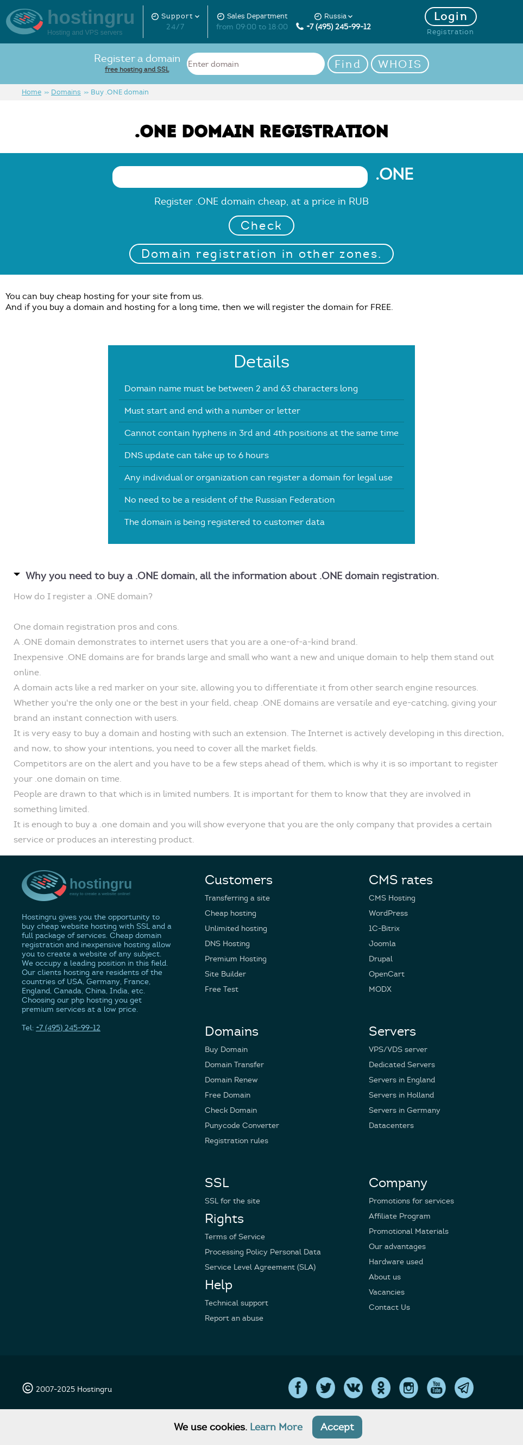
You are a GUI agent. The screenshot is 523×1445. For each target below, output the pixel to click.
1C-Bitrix (384, 928)
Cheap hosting (230, 913)
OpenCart (387, 974)
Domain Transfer (234, 1064)
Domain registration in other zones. (261, 253)
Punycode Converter (242, 1125)
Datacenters (391, 1125)
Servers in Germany (404, 1110)
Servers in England (402, 1080)
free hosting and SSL (137, 69)
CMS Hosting (392, 898)
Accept (337, 1427)
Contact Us (389, 1307)
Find (348, 64)
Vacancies (387, 1292)
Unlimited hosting (236, 928)
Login (451, 16)
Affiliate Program (400, 1216)
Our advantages (397, 1246)
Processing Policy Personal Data (263, 1252)
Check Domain (231, 1110)
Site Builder (225, 974)
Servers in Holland (401, 1095)
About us (385, 1277)
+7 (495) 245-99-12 (333, 26)
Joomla (382, 943)
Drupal (381, 959)
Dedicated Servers (402, 1064)
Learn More (276, 1427)
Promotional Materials (409, 1231)
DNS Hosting (227, 943)
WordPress (388, 913)
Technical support (236, 1303)
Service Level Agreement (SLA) (260, 1267)
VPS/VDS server (398, 1049)
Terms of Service (235, 1236)
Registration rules (236, 1140)
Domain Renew (231, 1080)
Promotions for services (411, 1201)
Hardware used (396, 1261)
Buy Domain (226, 1049)
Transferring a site (237, 898)
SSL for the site (232, 1201)
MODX (380, 989)
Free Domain (227, 1095)
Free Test (221, 989)
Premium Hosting (236, 959)
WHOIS (400, 64)
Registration (450, 32)
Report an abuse (234, 1318)
